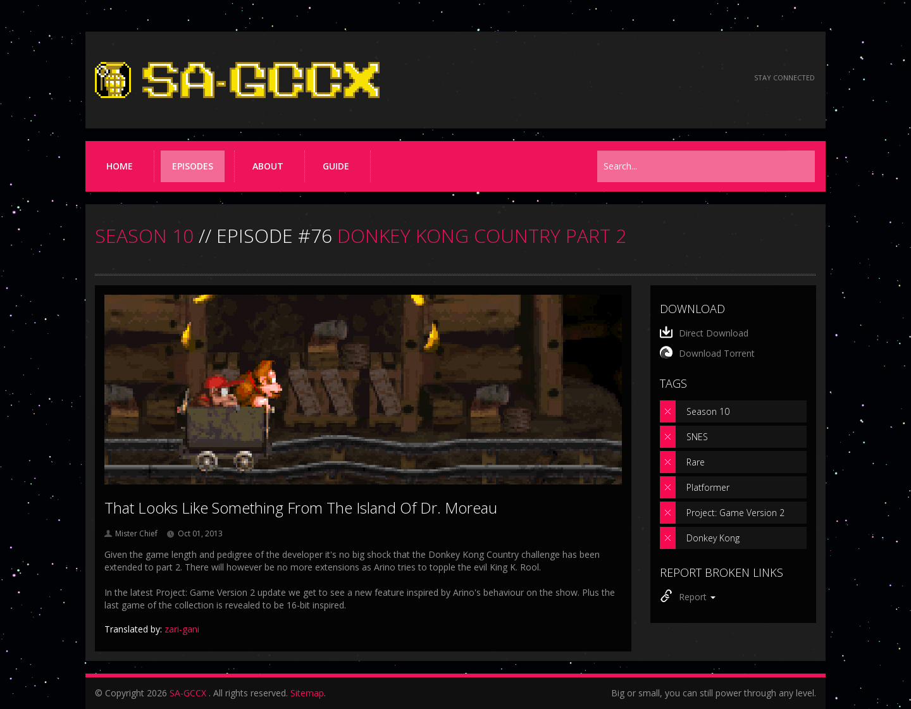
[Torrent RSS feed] (723, 78)
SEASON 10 (144, 236)
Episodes (192, 166)
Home (119, 166)
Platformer (707, 487)
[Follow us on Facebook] (654, 78)
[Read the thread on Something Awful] (620, 78)
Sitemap (307, 693)
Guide (336, 166)
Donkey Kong (713, 538)
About (267, 166)
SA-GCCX (188, 693)
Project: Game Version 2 (735, 513)
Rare (695, 462)
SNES (697, 437)
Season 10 (707, 411)
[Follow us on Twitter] (688, 78)
